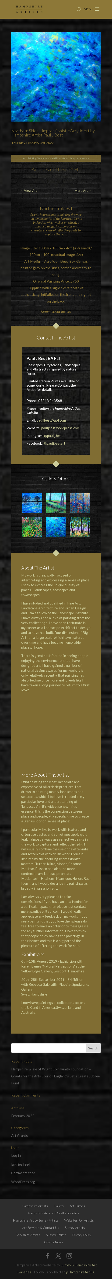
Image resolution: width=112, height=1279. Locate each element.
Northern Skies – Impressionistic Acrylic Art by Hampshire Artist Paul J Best (53, 132)
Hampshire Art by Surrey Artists (36, 1220)
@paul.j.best (53, 435)
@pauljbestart (54, 443)
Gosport (59, 971)
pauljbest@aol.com (51, 420)
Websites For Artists (79, 1220)
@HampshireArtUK (80, 1272)
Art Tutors (77, 1206)
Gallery (59, 1206)
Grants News (53, 1242)
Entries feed (20, 1164)
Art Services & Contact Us (40, 1228)
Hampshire (76, 971)
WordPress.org (23, 1182)
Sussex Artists (56, 1235)
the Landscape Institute (70, 613)
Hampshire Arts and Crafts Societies (53, 1213)
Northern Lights (71, 218)
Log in (16, 1155)
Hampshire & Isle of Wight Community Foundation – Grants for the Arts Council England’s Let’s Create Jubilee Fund (55, 1076)
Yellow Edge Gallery (36, 971)
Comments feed (23, 1173)
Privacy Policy (81, 1235)
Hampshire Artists (35, 1206)
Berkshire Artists (28, 1235)
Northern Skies (55, 208)
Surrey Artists (75, 1228)
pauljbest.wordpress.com (60, 428)
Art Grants (19, 1135)
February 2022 (22, 1116)
